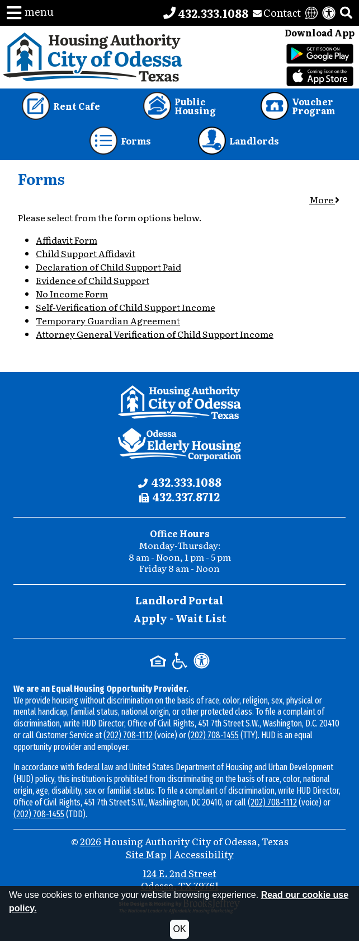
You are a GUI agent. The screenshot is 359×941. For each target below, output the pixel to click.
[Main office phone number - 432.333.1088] (205, 13)
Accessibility (204, 854)
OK (179, 929)
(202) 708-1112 (128, 735)
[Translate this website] (311, 13)
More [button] (324, 199)
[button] (30, 12)
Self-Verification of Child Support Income (125, 307)
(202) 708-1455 (213, 735)
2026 (90, 841)
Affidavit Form (66, 239)
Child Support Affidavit (85, 253)
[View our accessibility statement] (329, 13)
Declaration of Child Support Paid (108, 266)
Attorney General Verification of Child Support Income (154, 334)
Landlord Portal (179, 600)
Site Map (146, 854)
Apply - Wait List (179, 618)
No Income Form (72, 293)
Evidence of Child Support (92, 280)
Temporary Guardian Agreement (108, 320)
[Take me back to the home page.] (93, 57)
